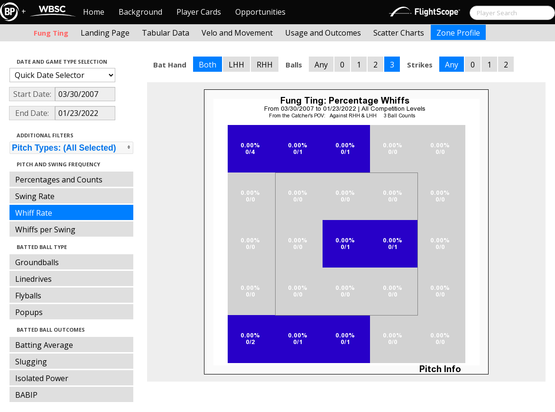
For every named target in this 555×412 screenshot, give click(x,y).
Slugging (31, 361)
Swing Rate (35, 196)
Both (207, 64)
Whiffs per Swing (45, 229)
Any (321, 64)
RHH (265, 64)
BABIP (26, 395)
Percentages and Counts (58, 179)
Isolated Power (41, 378)
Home (93, 12)
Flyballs (28, 295)
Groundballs (37, 262)
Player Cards (198, 12)
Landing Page (105, 33)
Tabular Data (165, 33)
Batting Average (44, 345)
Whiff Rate (33, 213)
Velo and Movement (237, 33)
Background (140, 12)
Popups (29, 312)
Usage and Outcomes (323, 33)
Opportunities (260, 12)
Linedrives (33, 279)
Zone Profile (458, 33)
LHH (236, 64)
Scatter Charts (398, 33)
